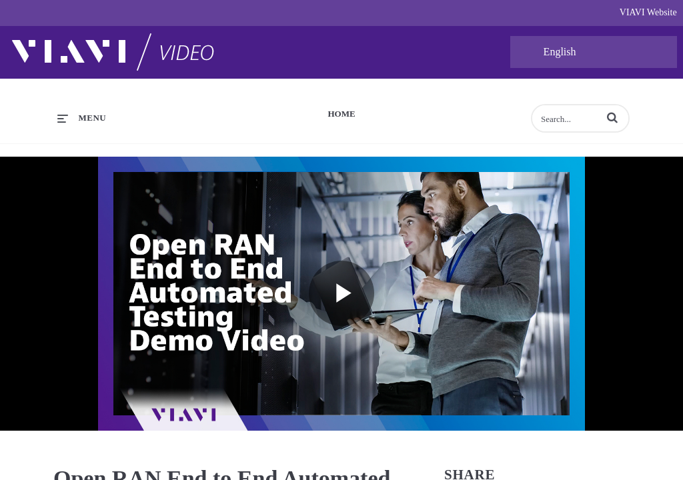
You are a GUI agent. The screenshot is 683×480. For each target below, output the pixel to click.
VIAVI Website (648, 12)
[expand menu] (81, 118)
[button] (612, 117)
